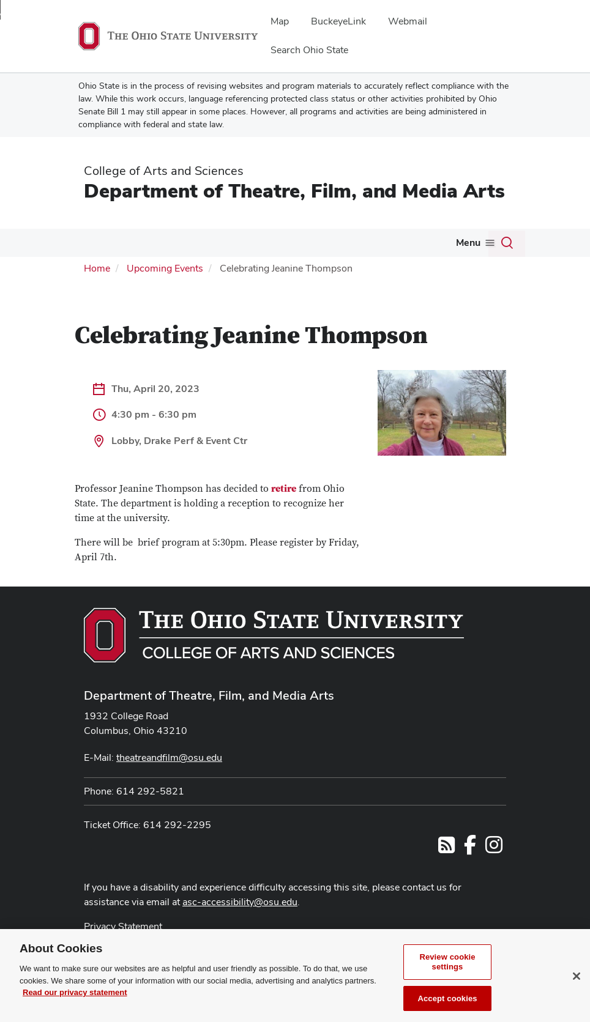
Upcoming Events (165, 268)
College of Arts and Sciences (164, 171)
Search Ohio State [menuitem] (309, 49)
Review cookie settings (447, 976)
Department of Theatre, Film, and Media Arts (294, 190)
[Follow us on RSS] (446, 848)
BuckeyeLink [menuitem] (338, 21)
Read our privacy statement (75, 1007)
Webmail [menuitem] (407, 21)
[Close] (576, 990)
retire (283, 489)
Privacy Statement (123, 926)
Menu (468, 242)
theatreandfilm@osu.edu (169, 757)
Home (97, 268)
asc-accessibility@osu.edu (239, 901)
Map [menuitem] (280, 21)
